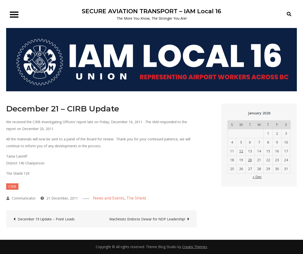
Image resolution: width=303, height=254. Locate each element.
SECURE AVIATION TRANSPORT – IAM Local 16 (151, 11)
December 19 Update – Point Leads (46, 219)
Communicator (24, 198)
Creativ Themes (194, 246)
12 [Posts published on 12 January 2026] (241, 151)
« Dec (257, 176)
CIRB (12, 186)
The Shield (136, 198)
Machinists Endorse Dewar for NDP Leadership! (147, 219)
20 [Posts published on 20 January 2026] (250, 160)
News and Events (108, 198)
